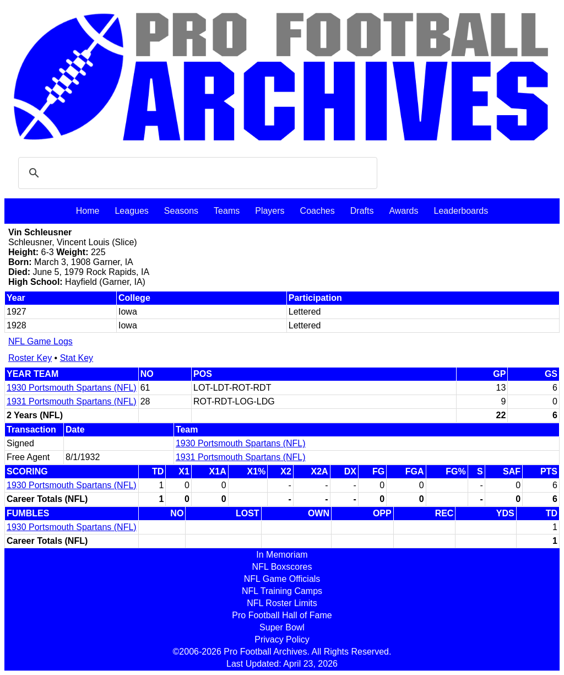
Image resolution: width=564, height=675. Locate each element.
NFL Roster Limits (282, 603)
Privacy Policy (282, 639)
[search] (196, 173)
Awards (403, 210)
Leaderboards (460, 210)
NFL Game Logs (40, 341)
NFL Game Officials (282, 579)
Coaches (317, 210)
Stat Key (76, 358)
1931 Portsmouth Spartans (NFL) (72, 401)
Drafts (362, 210)
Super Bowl (282, 627)
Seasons (181, 210)
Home (88, 210)
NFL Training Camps (282, 591)
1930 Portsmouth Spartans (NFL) (72, 387)
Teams (227, 210)
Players (269, 210)
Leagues (131, 210)
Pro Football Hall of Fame (282, 615)
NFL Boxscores (282, 566)
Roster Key (30, 358)
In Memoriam (281, 554)
